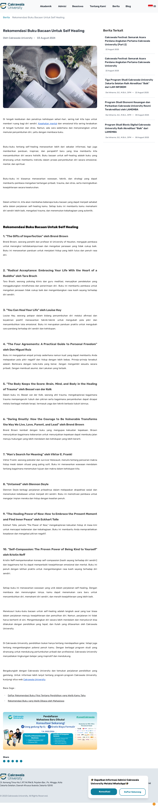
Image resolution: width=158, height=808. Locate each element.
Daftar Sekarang (132, 792)
